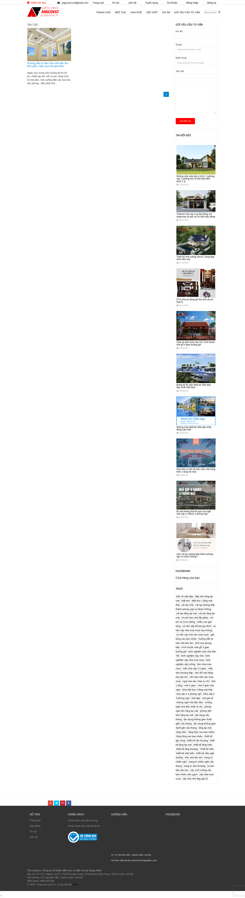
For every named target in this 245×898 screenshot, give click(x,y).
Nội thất (152, 12)
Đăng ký (211, 2)
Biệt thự (120, 12)
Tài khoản (172, 2)
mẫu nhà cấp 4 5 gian (194, 668)
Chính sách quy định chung (83, 820)
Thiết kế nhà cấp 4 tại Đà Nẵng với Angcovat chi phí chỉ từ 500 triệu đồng (196, 215)
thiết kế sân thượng (197, 740)
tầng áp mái (205, 727)
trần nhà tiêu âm (193, 757)
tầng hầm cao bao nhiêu (201, 732)
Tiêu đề (180, 71)
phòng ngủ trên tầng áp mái (193, 708)
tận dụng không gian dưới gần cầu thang (196, 725)
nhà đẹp (195, 698)
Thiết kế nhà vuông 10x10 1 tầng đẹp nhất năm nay (195, 257)
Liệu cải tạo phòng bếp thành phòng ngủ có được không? (195, 555)
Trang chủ (98, 2)
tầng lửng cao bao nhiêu (189, 736)
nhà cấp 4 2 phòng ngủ (188, 693)
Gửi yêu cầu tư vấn (187, 12)
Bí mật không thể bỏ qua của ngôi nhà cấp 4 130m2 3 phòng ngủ (194, 512)
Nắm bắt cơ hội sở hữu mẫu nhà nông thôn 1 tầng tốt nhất (196, 470)
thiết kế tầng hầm (202, 744)
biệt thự (186, 600)
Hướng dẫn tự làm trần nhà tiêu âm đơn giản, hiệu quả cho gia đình (47, 64)
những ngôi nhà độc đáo (189, 702)
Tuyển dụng (151, 2)
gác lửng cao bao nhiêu (195, 636)
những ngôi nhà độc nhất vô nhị (194, 704)
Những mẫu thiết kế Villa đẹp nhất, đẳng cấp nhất (194, 428)
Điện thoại (181, 57)
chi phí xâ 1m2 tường (194, 619)
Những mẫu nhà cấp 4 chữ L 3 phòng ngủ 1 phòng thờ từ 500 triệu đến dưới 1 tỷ (196, 179)
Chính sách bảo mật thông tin (84, 825)
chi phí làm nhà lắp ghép (195, 617)
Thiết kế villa (207, 749)
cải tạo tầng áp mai (186, 613)
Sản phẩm (35, 825)
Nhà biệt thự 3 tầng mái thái (197, 689)
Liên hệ (34, 837)
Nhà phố (136, 12)
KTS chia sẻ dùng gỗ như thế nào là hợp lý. (195, 300)
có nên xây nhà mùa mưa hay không (196, 628)
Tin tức (33, 831)
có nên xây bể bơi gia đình (197, 626)
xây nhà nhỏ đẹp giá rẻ (195, 778)
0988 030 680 (38, 2)
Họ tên (179, 31)
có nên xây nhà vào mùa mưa (192, 634)
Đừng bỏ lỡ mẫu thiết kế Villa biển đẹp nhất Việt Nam (194, 386)
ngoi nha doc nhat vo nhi (196, 681)
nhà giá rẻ (207, 698)
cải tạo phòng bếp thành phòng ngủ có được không (195, 606)
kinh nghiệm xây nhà (192, 655)
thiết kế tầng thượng (187, 749)
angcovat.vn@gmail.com (74, 2)
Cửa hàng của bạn (188, 577)
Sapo (75, 884)
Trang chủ (35, 820)
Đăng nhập (192, 2)
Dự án (166, 12)
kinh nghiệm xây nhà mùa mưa (193, 657)
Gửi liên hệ (185, 121)
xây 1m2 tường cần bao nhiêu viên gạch (193, 772)
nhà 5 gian (190, 685)
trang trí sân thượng (194, 765)
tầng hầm (181, 732)
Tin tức (115, 2)
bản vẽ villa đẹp (184, 596)
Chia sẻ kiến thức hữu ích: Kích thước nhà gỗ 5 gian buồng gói (196, 343)
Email (179, 44)
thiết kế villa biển (185, 753)
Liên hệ (132, 2)
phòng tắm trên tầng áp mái (194, 712)
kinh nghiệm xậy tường (193, 662)
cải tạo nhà (187, 604)
